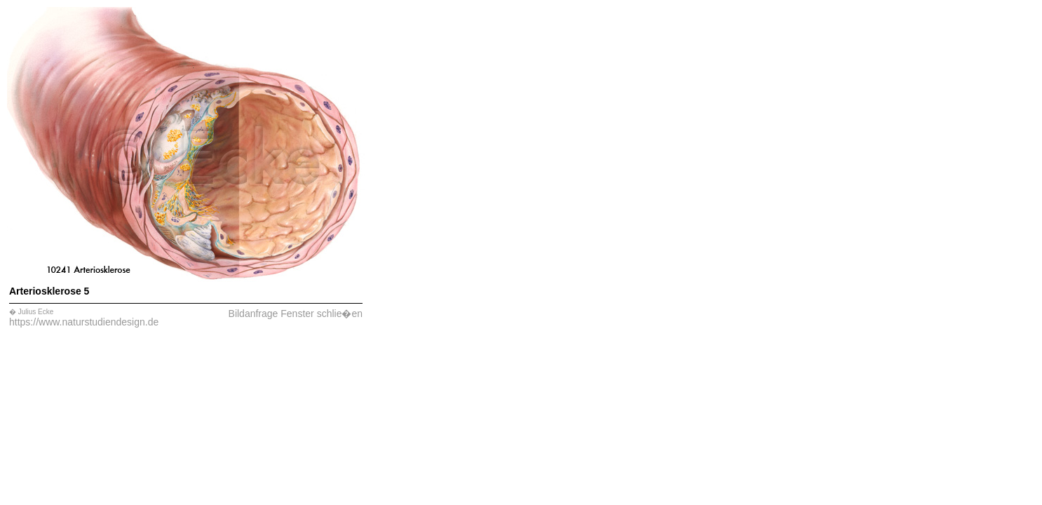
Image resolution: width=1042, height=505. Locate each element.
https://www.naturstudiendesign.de (83, 322)
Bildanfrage (253, 313)
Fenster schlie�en (321, 313)
